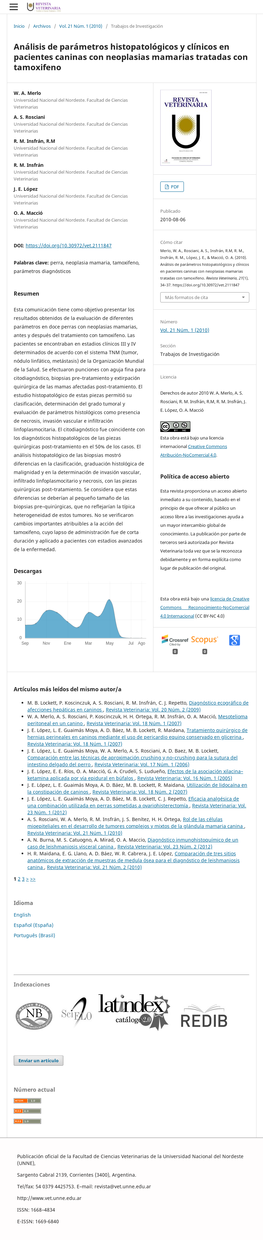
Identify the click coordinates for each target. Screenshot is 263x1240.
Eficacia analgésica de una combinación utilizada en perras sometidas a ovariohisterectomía (133, 802)
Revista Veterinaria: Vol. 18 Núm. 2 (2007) (139, 792)
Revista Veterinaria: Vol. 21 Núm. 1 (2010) (74, 833)
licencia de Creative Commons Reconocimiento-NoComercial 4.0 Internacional (204, 607)
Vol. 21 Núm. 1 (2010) (80, 26)
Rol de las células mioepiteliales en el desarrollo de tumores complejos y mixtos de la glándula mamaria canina (135, 822)
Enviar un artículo (38, 1060)
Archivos (42, 26)
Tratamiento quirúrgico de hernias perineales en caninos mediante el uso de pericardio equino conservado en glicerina (137, 733)
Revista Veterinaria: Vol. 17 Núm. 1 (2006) (142, 764)
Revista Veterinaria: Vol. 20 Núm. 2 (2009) (153, 709)
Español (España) (33, 925)
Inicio (19, 26)
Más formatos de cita (186, 297)
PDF (174, 187)
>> (33, 879)
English (22, 915)
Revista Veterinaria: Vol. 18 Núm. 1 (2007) (134, 723)
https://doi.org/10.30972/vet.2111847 (69, 245)
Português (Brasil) (34, 935)
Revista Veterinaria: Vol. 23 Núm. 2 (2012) (164, 846)
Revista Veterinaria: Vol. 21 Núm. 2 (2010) (94, 867)
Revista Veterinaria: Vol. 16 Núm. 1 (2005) (184, 778)
